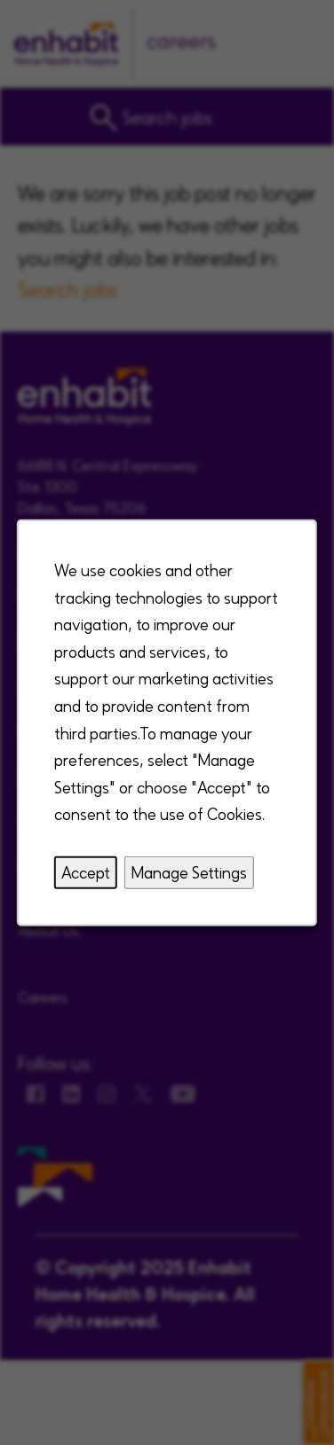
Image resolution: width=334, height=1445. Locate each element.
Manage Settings (189, 872)
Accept (85, 872)
